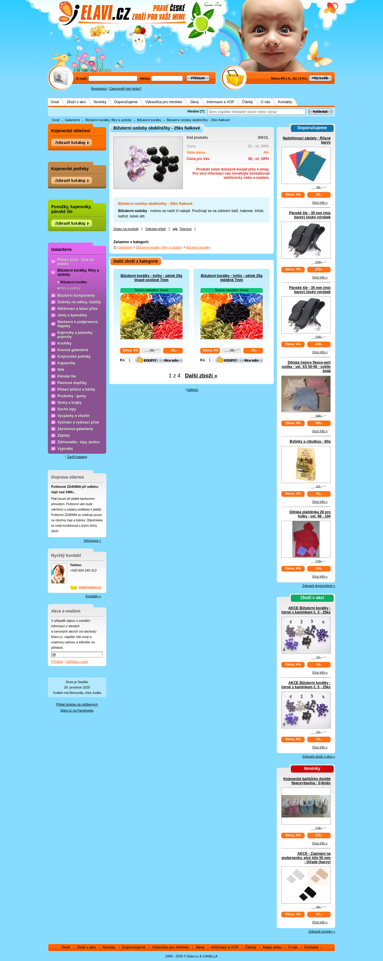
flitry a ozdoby (70, 288)
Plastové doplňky (72, 383)
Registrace (99, 88)
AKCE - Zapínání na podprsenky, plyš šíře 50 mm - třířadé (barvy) (306, 858)
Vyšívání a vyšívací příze (78, 422)
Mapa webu (272, 947)
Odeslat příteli (155, 229)
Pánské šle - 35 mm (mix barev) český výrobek (310, 215)
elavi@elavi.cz (90, 587)
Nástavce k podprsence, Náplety (77, 324)
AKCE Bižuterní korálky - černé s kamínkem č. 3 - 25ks (306, 610)
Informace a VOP (220, 102)
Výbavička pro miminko (163, 102)
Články (247, 102)
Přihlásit (57, 661)
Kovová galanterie (72, 350)
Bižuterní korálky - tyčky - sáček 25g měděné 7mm (231, 278)
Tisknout (185, 229)
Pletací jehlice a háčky (76, 389)
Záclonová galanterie (75, 429)
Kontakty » (93, 596)
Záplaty (63, 435)
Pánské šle (66, 376)
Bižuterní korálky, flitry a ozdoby (108, 120)
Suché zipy (66, 409)
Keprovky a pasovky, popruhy (75, 335)
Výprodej (65, 449)
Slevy (194, 102)
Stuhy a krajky (69, 402)
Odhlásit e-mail (77, 661)
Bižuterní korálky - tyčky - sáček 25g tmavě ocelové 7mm (151, 278)
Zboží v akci (76, 102)
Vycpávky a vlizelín (73, 416)
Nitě (60, 370)
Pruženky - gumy (71, 396)
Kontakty (285, 102)
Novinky (100, 102)
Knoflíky (64, 343)
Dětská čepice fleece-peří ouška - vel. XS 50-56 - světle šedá (306, 366)
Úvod (55, 102)
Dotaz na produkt (126, 229)
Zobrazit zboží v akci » (319, 756)
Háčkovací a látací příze (77, 309)
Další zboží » (201, 376)
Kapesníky (66, 363)
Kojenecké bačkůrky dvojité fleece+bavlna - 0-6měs (307, 781)
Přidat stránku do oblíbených (77, 704)
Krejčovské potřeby (74, 356)
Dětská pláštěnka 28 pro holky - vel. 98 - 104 (310, 514)
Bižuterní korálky (149, 120)
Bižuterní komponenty (76, 295)
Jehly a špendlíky (72, 315)
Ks (122, 360)
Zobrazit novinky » (321, 931)
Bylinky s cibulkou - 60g (310, 441)
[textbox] (256, 112)
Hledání (193, 111)
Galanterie (72, 120)
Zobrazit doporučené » (318, 585)
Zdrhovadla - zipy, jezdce (78, 442)
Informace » (92, 540)
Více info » (320, 202)
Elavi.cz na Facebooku (77, 710)
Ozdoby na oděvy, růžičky (79, 302)
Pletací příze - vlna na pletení (75, 262)
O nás (265, 102)
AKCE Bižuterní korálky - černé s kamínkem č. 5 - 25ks (306, 685)
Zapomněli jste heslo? (126, 88)
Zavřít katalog (77, 457)
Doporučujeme (126, 102)
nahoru (192, 390)
